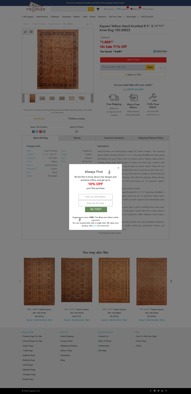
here (95, 226)
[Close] (96, 168)
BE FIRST (96, 209)
